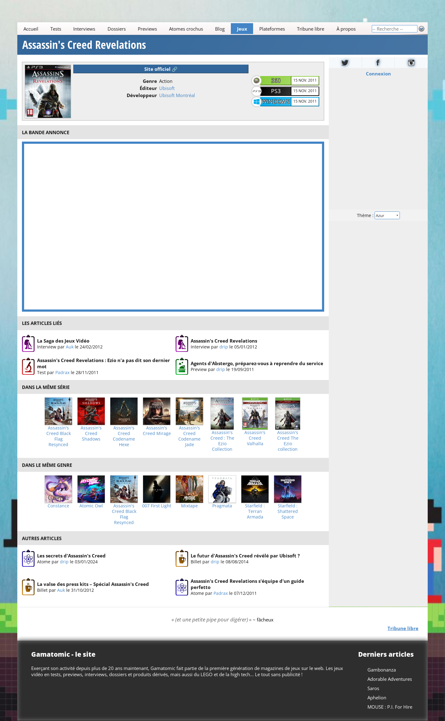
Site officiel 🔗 (161, 69)
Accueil (30, 29)
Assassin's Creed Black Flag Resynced (58, 436)
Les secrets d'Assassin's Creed (71, 555)
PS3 (276, 91)
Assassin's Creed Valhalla (254, 438)
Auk (70, 346)
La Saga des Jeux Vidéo (63, 340)
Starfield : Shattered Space (288, 511)
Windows (276, 101)
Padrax (62, 372)
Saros (373, 688)
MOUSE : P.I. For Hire (389, 707)
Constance (58, 506)
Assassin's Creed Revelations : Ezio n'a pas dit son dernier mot (103, 363)
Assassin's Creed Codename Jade (189, 436)
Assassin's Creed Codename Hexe (124, 436)
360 (275, 80)
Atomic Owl (91, 506)
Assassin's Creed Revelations (84, 44)
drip (223, 346)
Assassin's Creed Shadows (91, 433)
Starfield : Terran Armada (255, 511)
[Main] (194, 28)
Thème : (378, 215)
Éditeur (148, 88)
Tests (55, 29)
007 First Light (156, 506)
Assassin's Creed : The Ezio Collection (222, 441)
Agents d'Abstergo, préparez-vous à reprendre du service (257, 363)
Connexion (378, 73)
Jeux (242, 29)
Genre (150, 81)
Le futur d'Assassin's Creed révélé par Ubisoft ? (245, 555)
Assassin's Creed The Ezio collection (288, 441)
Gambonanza (381, 670)
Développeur (142, 95)
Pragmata (222, 506)
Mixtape (189, 506)
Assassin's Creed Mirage (157, 430)
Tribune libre (310, 29)
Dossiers (117, 29)
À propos (346, 29)
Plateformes (272, 29)
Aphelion (376, 697)
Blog (220, 29)
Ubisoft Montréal (177, 95)
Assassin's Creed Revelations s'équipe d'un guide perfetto (247, 584)
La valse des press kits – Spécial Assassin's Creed (93, 584)
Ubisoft (167, 88)
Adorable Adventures (389, 679)
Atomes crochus (186, 29)
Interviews (84, 29)
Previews (147, 29)
